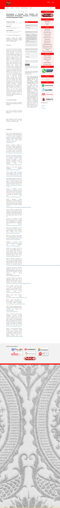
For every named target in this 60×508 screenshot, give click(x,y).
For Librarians (43, 108)
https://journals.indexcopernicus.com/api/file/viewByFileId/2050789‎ (18, 283)
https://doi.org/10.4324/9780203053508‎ (13, 169)
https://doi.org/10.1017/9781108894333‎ (13, 239)
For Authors (43, 106)
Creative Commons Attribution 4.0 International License (31, 67)
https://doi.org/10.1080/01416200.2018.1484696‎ (14, 336)
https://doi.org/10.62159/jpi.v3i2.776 (14, 35)
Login (53, 2)
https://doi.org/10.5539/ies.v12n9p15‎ (15, 152)
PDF (27, 22)
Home (7, 11)
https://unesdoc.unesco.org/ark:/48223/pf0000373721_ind (16, 297)
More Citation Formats (31, 44)
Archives (11, 11)
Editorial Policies (47, 30)
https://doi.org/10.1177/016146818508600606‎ (14, 176)
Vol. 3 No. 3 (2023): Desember (18, 11)
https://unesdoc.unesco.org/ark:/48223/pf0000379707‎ (15, 303)
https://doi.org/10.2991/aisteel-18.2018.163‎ (13, 325)
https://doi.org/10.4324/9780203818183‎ (13, 245)
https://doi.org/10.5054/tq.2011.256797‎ (13, 233)
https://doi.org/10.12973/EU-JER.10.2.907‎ (13, 256)
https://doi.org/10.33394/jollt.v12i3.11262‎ (13, 196)
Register (48, 2)
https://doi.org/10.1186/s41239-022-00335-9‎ (14, 164)
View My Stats (47, 79)
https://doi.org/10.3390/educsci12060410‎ (13, 292)
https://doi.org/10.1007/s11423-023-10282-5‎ (14, 225)
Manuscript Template (47, 64)
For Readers (43, 105)
